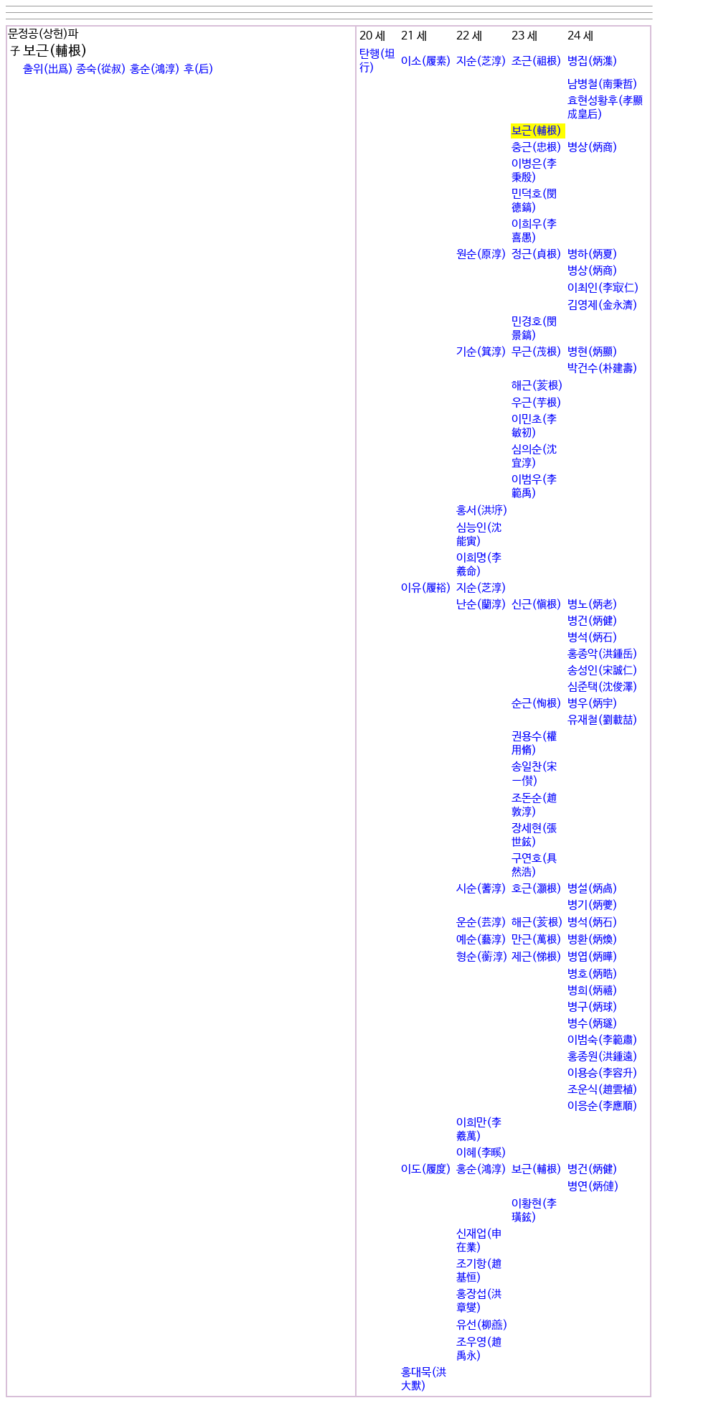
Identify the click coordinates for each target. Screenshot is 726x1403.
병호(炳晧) (592, 974)
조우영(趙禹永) (478, 1349)
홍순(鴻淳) (481, 1169)
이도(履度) (426, 1169)
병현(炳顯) (592, 352)
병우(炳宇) (592, 703)
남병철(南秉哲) (602, 84)
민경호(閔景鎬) (534, 328)
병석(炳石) (592, 637)
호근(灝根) (537, 889)
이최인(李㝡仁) (603, 288)
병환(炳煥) (592, 940)
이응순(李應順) (602, 1106)
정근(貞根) (537, 254)
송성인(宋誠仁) (602, 670)
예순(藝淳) (481, 940)
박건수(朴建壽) (602, 368)
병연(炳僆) (593, 1186)
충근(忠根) (537, 147)
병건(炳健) (592, 621)
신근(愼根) (537, 604)
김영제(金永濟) (602, 305)
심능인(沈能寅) (478, 534)
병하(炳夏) (592, 254)
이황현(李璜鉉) (534, 1210)
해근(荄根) (537, 386)
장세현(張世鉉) (534, 835)
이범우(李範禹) (534, 486)
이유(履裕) (426, 588)
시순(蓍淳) (481, 889)
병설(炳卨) (592, 889)
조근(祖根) (537, 61)
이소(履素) (426, 61)
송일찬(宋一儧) (534, 774)
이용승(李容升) (602, 1073)
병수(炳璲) (592, 1024)
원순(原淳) (481, 254)
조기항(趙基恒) (478, 1271)
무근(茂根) (537, 352)
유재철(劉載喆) (602, 720)
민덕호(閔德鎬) (534, 201)
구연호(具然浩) (534, 865)
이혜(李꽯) (481, 1153)
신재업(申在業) (478, 1240)
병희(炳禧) (592, 991)
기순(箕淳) (481, 352)
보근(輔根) (537, 131)
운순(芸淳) (481, 922)
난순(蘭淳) (481, 604)
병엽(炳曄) (592, 957)
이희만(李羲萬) (478, 1129)
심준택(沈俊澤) (602, 687)
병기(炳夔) (592, 905)
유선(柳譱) (482, 1325)
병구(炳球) (592, 1007)
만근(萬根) (537, 940)
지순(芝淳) (481, 61)
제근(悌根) (537, 957)
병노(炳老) (592, 604)
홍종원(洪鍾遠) (602, 1057)
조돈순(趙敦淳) (534, 805)
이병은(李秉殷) (534, 170)
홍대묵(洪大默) (423, 1379)
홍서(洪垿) (482, 510)
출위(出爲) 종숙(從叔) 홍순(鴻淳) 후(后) (118, 69)
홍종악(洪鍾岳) (602, 654)
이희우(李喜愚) (534, 231)
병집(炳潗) (592, 61)
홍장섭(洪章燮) (478, 1301)
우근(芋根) (537, 403)
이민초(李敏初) (534, 426)
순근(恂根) (537, 703)
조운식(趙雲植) (602, 1090)
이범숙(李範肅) (602, 1040)
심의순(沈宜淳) (534, 456)
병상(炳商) (592, 147)
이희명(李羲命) (478, 564)
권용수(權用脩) (534, 743)
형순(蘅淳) (482, 957)
